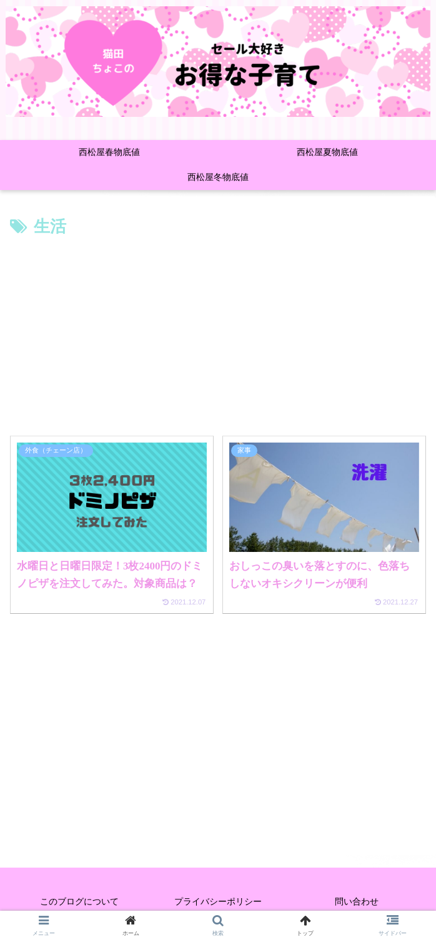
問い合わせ (357, 901)
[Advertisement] (218, 335)
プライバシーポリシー (218, 901)
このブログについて (79, 901)
